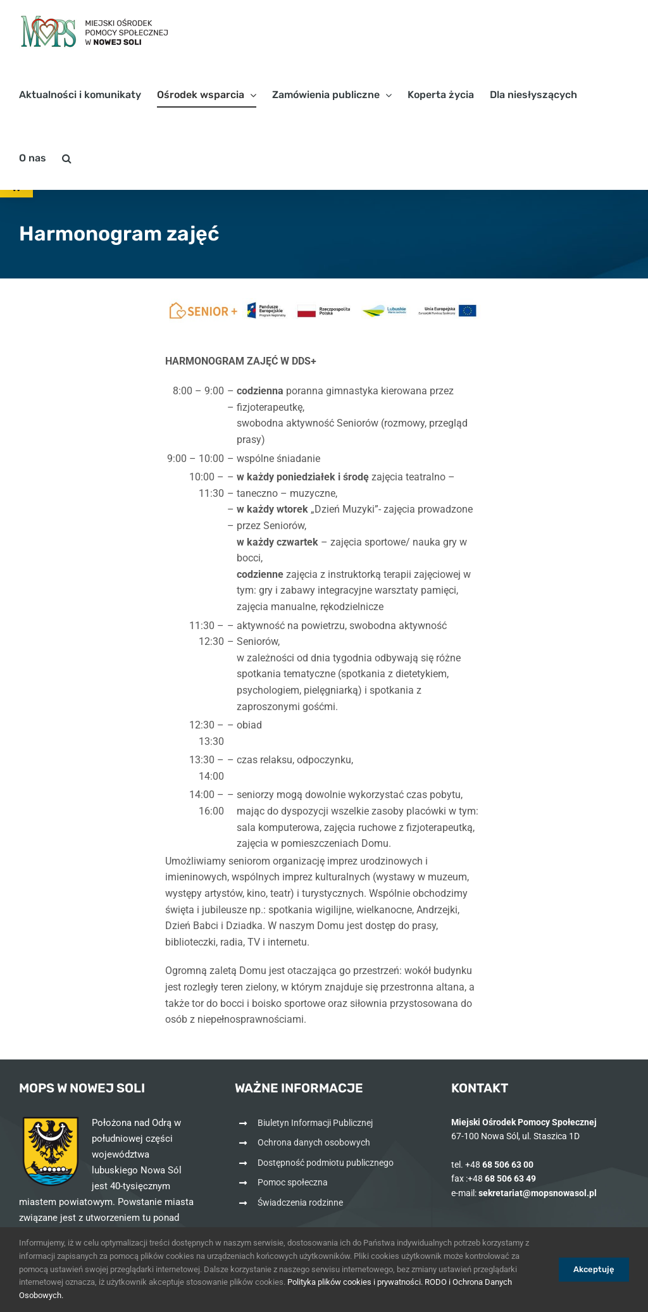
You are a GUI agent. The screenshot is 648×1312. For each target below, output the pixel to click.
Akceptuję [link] (593, 1269)
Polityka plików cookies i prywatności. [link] (355, 1282)
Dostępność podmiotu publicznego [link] (326, 1163)
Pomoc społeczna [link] (293, 1182)
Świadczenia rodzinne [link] (300, 1202)
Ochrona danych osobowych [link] (314, 1142)
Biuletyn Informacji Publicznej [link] (315, 1123)
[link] (95, 31)
